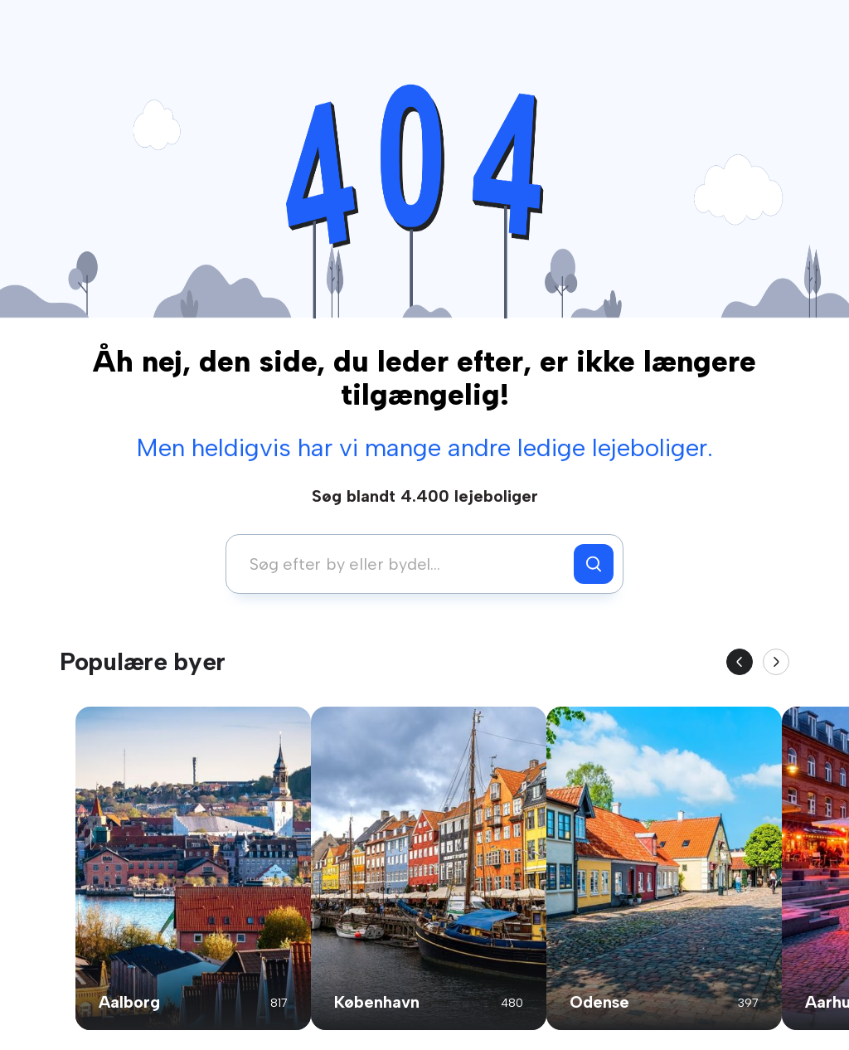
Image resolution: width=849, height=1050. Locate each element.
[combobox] (404, 564)
